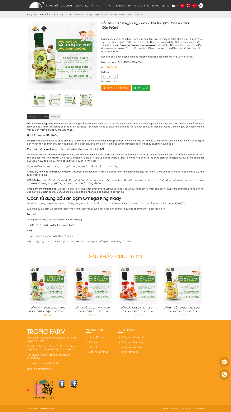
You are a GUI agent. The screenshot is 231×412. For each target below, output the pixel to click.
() (175, 5)
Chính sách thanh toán (132, 342)
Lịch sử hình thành (97, 337)
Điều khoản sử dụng (98, 352)
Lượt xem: (106, 81)
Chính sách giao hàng (131, 347)
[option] (39, 100)
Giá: (103, 67)
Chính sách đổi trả (129, 352)
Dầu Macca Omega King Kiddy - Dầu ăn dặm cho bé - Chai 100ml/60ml (108, 14)
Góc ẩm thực (141, 5)
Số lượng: (106, 71)
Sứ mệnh (93, 347)
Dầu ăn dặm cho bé (61, 14)
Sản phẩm (96, 5)
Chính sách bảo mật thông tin (135, 337)
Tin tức (155, 5)
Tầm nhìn (93, 342)
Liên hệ (165, 5)
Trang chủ (52, 5)
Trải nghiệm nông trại (119, 5)
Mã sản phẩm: (108, 62)
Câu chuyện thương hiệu (74, 5)
